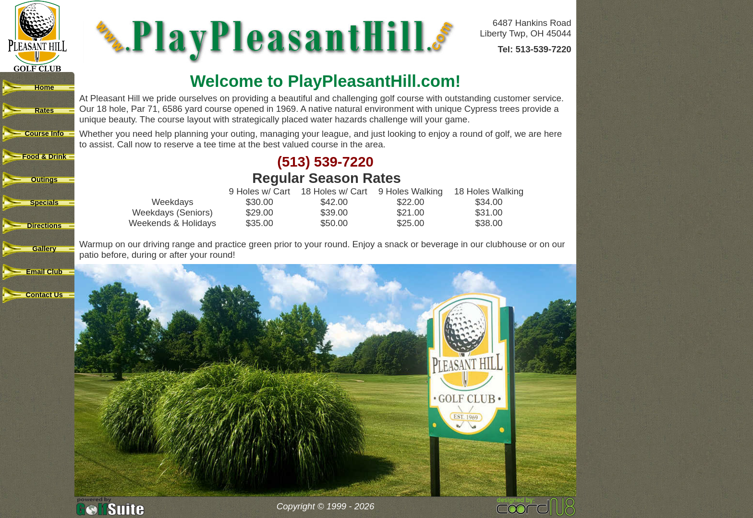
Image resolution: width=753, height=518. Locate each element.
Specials (38, 202)
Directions (38, 225)
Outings (38, 179)
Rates (38, 110)
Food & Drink (38, 156)
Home (38, 87)
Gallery (38, 249)
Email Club (38, 272)
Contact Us (38, 295)
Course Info (38, 133)
